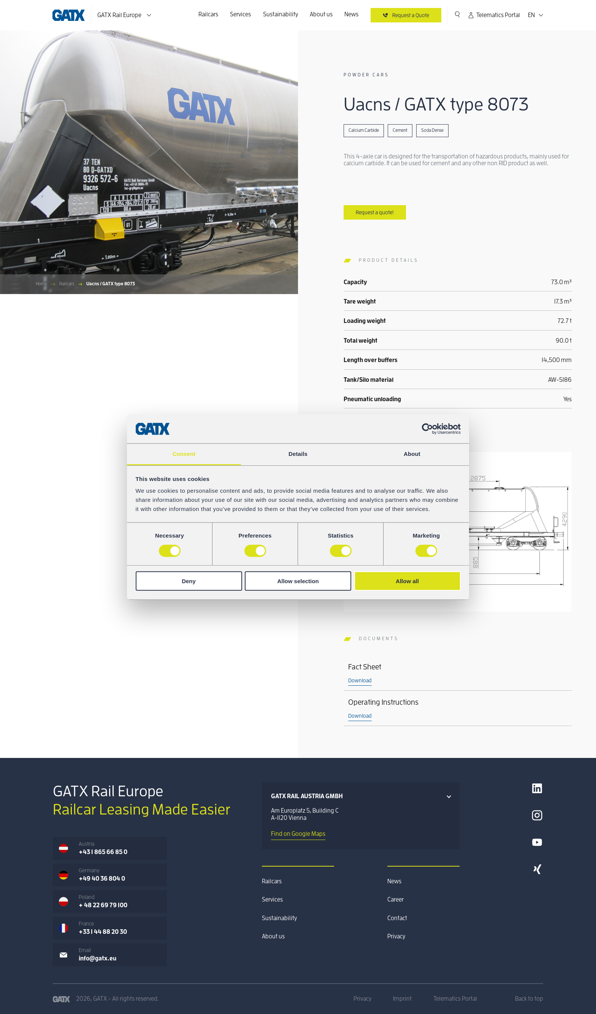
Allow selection (298, 581)
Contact (397, 918)
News (351, 14)
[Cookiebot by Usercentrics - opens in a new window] (427, 429)
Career (395, 900)
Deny (189, 581)
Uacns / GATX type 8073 (110, 284)
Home (41, 284)
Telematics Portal (493, 15)
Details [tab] (298, 454)
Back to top (529, 999)
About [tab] (412, 454)
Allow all (407, 581)
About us (321, 14)
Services (240, 14)
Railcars (208, 14)
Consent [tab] (184, 454)
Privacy (396, 936)
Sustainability (280, 14)
